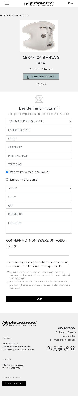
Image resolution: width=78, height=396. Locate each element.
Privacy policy (68, 336)
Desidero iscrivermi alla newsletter (29, 171)
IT (70, 3)
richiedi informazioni (41, 77)
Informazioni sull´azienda (63, 339)
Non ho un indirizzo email (23, 179)
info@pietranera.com (13, 365)
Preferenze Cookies (66, 332)
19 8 (12, 246)
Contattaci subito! (14, 383)
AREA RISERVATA (67, 328)
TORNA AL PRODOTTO (14, 15)
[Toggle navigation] (6, 3)
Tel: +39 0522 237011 (12, 368)
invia (39, 299)
